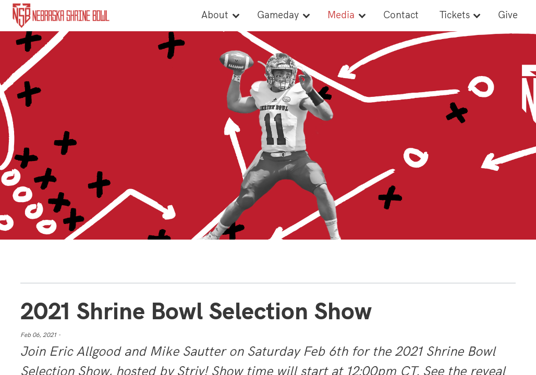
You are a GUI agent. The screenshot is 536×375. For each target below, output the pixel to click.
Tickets (455, 15)
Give (508, 15)
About (214, 15)
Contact (401, 15)
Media (341, 15)
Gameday (278, 15)
